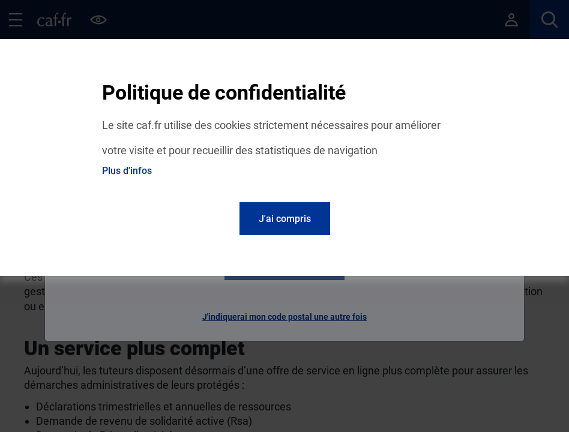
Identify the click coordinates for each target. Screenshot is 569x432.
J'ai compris (285, 218)
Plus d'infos (127, 170)
